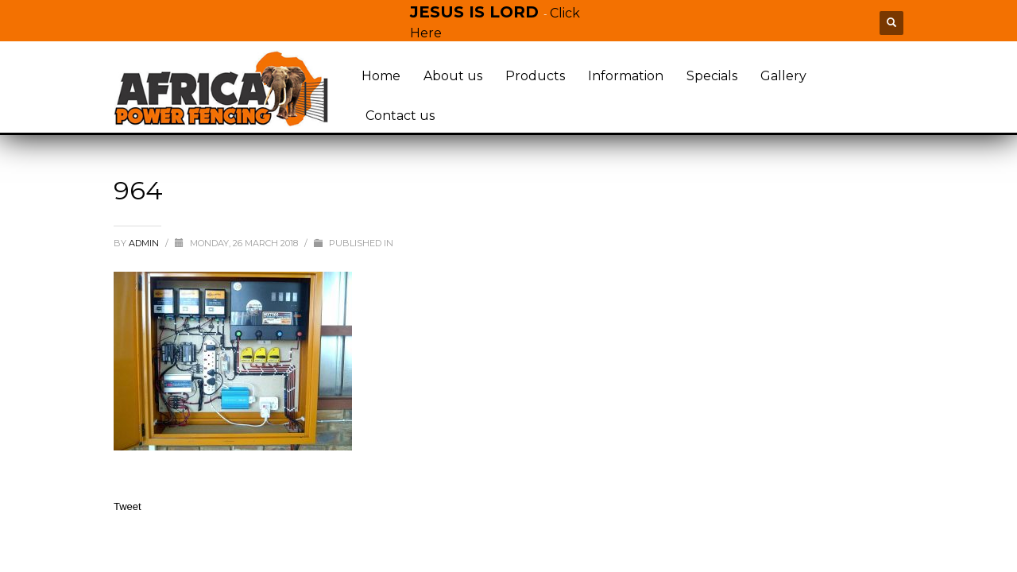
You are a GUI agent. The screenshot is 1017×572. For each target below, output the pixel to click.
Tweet (127, 506)
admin (145, 243)
